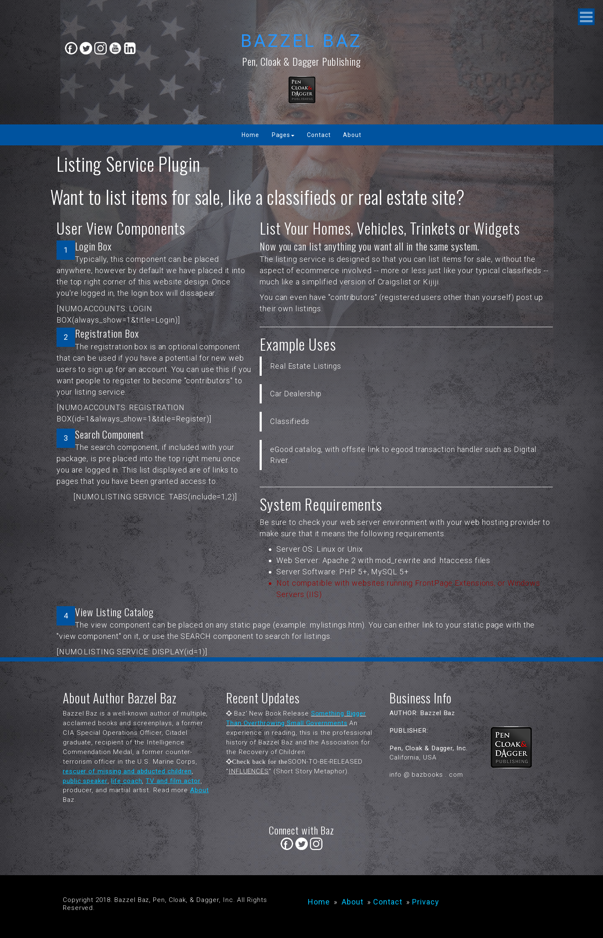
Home (250, 135)
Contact (318, 135)
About (352, 135)
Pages (283, 135)
